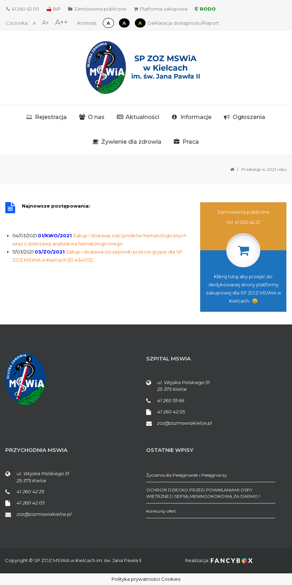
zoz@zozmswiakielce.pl (184, 423)
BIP (54, 9)
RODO (205, 9)
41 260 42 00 (22, 9)
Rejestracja (51, 117)
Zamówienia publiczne (97, 9)
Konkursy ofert (161, 511)
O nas (96, 117)
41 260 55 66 (170, 400)
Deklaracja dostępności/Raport (183, 23)
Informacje (195, 117)
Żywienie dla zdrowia (131, 141)
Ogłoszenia (249, 117)
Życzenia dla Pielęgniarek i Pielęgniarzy (186, 475)
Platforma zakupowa (160, 9)
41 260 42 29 (30, 491)
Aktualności (142, 117)
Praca (191, 141)
